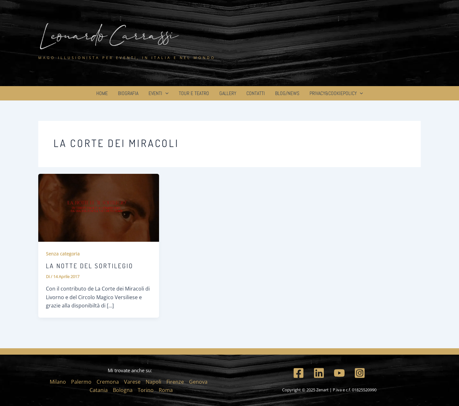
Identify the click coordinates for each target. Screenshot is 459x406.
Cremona (108, 381)
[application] (165, 93)
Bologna (123, 390)
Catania (99, 390)
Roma (166, 390)
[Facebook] (298, 373)
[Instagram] (359, 373)
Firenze (175, 381)
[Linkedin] (318, 373)
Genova (198, 381)
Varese (132, 381)
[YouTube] (339, 373)
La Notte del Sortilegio (89, 266)
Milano (58, 381)
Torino (146, 390)
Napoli (153, 381)
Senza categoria (63, 254)
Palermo (81, 381)
